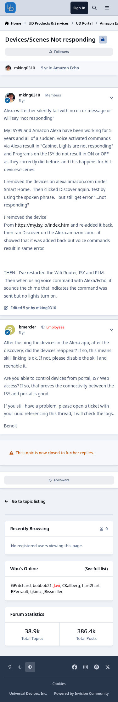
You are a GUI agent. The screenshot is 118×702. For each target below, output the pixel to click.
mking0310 (24, 68)
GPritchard (21, 585)
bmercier (27, 327)
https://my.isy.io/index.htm (42, 225)
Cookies (58, 683)
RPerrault (19, 591)
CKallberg (71, 585)
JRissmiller (53, 591)
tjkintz (36, 591)
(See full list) (96, 568)
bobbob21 (42, 585)
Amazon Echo (66, 68)
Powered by (81, 693)
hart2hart (91, 585)
